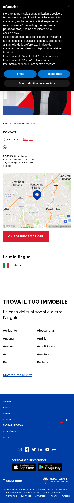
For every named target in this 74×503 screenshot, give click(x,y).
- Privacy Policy (12, 492)
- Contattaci (10, 496)
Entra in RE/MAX (13, 425)
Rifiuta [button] (20, 73)
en (67, 420)
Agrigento (10, 330)
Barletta (42, 362)
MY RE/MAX (9, 431)
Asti (5, 354)
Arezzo (8, 346)
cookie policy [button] (11, 33)
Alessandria (45, 330)
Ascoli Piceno (46, 346)
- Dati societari (59, 489)
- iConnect (24, 496)
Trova (7, 401)
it (62, 420)
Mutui (6, 413)
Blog (6, 437)
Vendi (6, 407)
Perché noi (10, 419)
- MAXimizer (38, 496)
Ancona (8, 338)
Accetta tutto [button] (53, 73)
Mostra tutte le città (17, 375)
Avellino (43, 354)
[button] (69, 6)
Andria (42, 338)
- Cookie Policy (30, 492)
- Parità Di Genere (50, 492)
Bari (6, 362)
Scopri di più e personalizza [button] (37, 83)
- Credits (64, 496)
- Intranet (52, 496)
